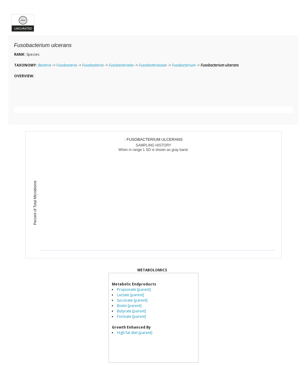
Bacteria (44, 65)
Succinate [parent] (132, 300)
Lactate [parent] (130, 294)
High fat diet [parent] (134, 332)
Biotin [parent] (129, 305)
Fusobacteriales (121, 65)
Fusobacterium (183, 65)
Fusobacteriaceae (153, 65)
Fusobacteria (66, 65)
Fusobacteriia (93, 65)
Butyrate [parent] (131, 311)
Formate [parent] (131, 316)
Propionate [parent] (134, 289)
